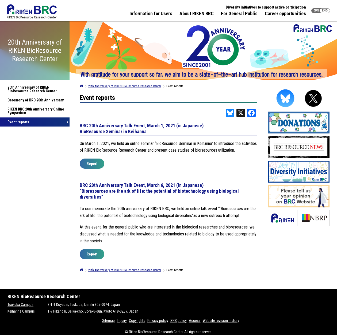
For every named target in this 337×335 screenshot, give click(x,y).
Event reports (18, 122)
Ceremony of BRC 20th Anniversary (35, 100)
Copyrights (137, 320)
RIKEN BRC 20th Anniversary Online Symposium (35, 111)
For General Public (239, 13)
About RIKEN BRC (196, 13)
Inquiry (122, 320)
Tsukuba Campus (20, 304)
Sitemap (108, 320)
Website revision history (221, 320)
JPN (316, 10)
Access (195, 320)
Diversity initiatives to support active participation (266, 7)
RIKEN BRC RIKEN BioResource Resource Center (32, 11)
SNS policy (178, 320)
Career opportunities (285, 13)
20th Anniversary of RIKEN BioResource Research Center (32, 89)
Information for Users (150, 13)
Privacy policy (157, 320)
